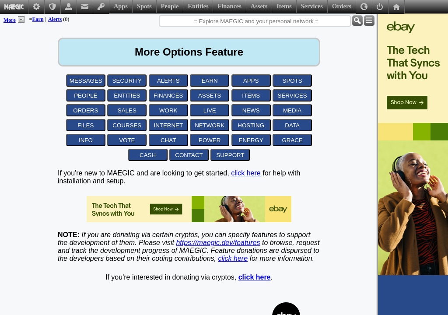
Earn (38, 19)
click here (246, 173)
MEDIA (292, 110)
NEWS (251, 110)
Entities (198, 6)
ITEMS (251, 95)
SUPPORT (230, 155)
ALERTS (168, 80)
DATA (292, 125)
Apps (121, 6)
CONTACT (189, 155)
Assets (259, 6)
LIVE (209, 110)
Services (312, 6)
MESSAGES (86, 80)
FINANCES (168, 95)
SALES (127, 110)
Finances (229, 6)
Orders (341, 6)
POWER (209, 140)
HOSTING (251, 125)
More (10, 20)
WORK (168, 110)
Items (283, 6)
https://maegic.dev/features (218, 242)
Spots (144, 6)
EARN (210, 80)
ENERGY (251, 140)
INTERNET (168, 125)
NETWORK (209, 125)
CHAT (168, 140)
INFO (86, 140)
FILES (85, 125)
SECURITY (127, 80)
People (170, 6)
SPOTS (292, 80)
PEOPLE (85, 95)
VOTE (127, 140)
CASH (148, 155)
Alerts (55, 19)
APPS (251, 80)
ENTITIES (127, 95)
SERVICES (292, 95)
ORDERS (85, 110)
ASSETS (209, 95)
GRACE (292, 140)
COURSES (126, 125)
